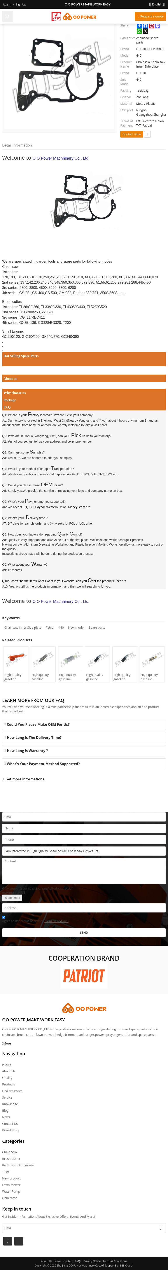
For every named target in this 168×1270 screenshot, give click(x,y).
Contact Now (131, 134)
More (7, 1043)
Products (8, 1084)
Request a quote (152, 16)
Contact (68, 1261)
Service (7, 1097)
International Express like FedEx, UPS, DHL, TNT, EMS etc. (77, 474)
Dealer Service (12, 1091)
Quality (7, 1078)
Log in (7, 4)
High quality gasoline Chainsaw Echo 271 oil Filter (151, 677)
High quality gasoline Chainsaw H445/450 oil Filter (13, 677)
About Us (8, 1071)
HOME (6, 1064)
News (6, 1117)
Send (84, 932)
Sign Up (21, 4)
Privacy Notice (92, 1261)
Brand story (10, 1130)
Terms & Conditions (56, 921)
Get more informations (24, 779)
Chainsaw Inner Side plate (22, 627)
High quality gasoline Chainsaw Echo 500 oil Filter (97, 677)
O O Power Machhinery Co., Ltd (60, 158)
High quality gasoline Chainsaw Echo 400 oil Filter (124, 677)
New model (76, 627)
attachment (12, 898)
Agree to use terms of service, (35, 920)
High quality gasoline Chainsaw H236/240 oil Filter (41, 677)
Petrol (50, 627)
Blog (5, 1110)
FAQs (78, 1261)
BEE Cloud (126, 1265)
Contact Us (10, 1124)
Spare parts (97, 627)
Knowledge (10, 1104)
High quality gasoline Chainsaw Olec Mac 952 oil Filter (69, 677)
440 (61, 627)
